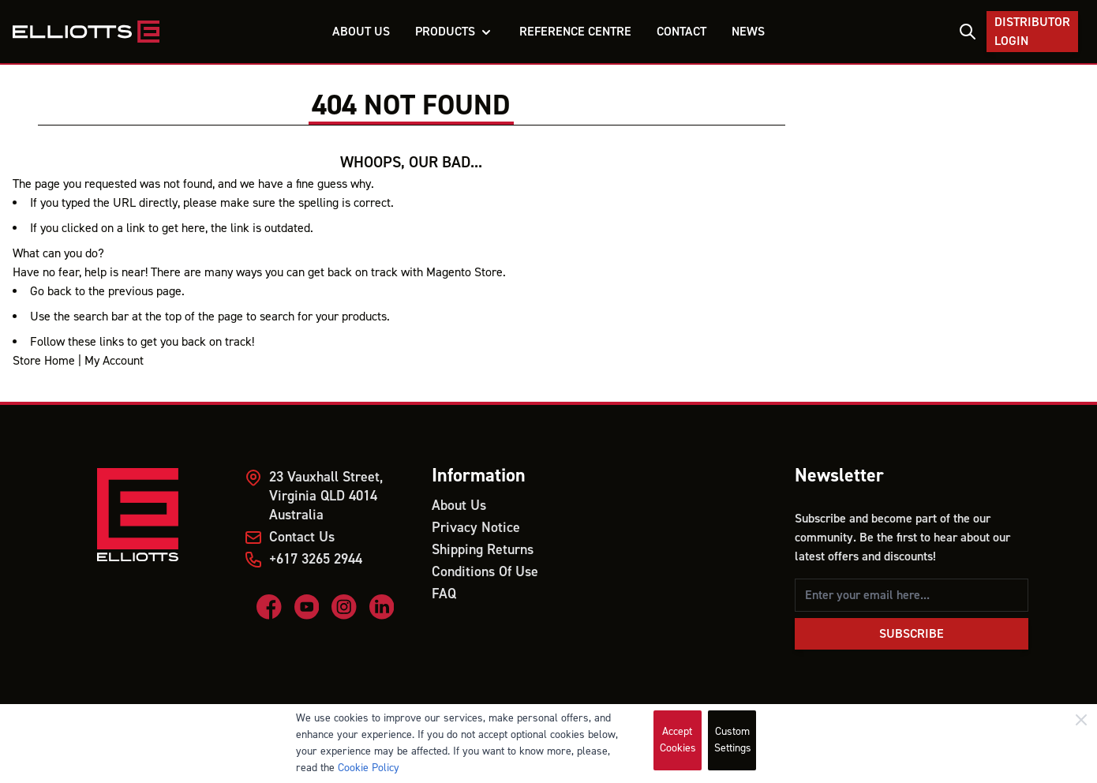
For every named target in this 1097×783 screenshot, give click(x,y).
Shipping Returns (483, 550)
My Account (114, 361)
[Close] (1081, 719)
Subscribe (911, 634)
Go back (51, 291)
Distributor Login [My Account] (1032, 31)
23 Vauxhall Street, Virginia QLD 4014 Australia (326, 496)
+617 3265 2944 (315, 559)
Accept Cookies (678, 740)
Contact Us (302, 537)
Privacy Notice (476, 528)
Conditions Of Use (485, 572)
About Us (459, 505)
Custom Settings (732, 740)
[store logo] (86, 31)
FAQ (444, 594)
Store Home (44, 361)
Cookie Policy (368, 768)
